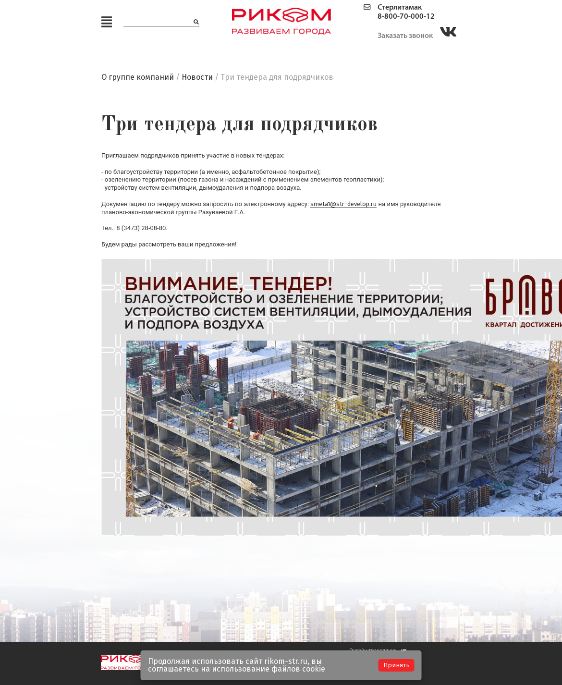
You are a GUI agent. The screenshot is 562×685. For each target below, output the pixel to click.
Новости (197, 77)
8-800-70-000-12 (406, 17)
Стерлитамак (400, 8)
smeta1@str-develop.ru (343, 204)
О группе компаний (137, 77)
